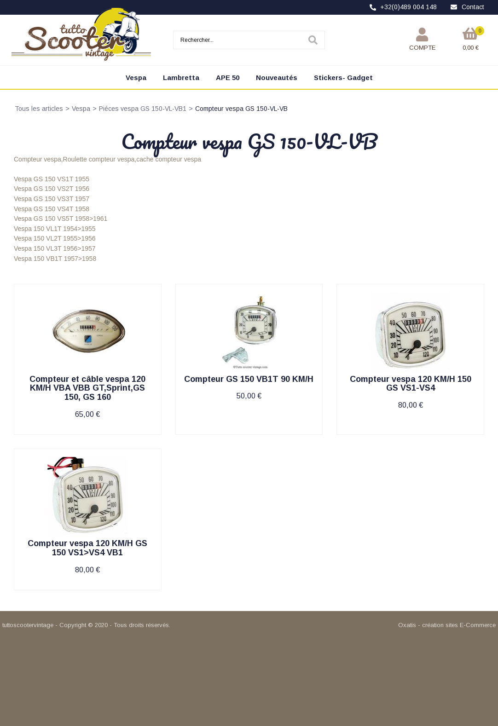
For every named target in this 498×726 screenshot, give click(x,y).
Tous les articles (39, 108)
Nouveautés (276, 77)
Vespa (136, 77)
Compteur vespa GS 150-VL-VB (241, 108)
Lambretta (181, 77)
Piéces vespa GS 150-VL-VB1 (142, 108)
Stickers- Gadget (343, 77)
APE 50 (227, 77)
